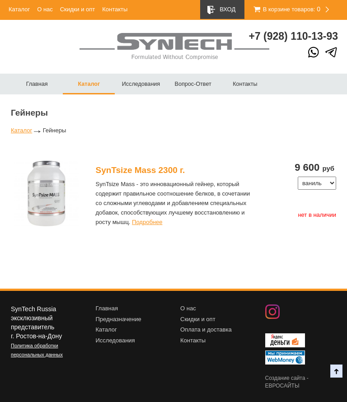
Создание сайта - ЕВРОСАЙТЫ (287, 382)
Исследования (141, 84)
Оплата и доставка (206, 329)
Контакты (114, 9)
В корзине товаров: (284, 9)
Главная (37, 84)
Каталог (19, 9)
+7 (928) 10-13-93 (293, 36)
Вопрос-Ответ (193, 84)
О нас (45, 9)
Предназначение (118, 319)
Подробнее (147, 222)
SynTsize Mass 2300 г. (140, 170)
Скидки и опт (77, 9)
